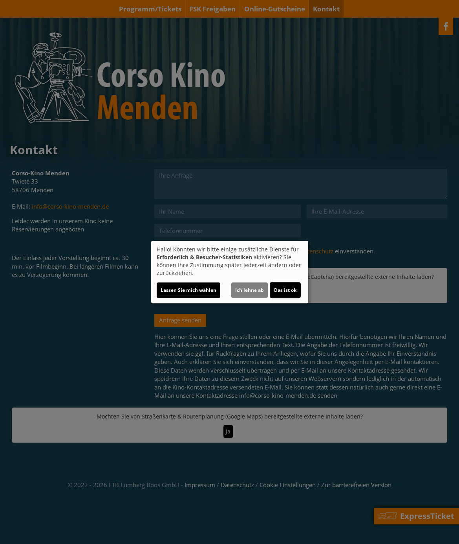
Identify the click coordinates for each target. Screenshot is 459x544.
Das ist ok (285, 290)
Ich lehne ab (249, 290)
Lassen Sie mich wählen (188, 290)
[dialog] (229, 272)
